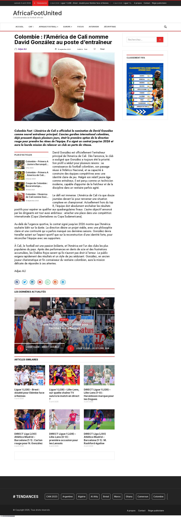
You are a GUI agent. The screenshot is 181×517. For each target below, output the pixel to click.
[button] (17, 282)
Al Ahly (94, 496)
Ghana (129, 496)
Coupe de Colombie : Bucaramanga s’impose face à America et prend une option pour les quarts (37, 185)
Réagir (102, 49)
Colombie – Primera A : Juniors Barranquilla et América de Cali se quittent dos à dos (37, 163)
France (64, 319)
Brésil (106, 496)
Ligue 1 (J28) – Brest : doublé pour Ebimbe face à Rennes (79, 3)
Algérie (81, 496)
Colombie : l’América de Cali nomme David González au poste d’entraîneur (37, 195)
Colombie (158, 496)
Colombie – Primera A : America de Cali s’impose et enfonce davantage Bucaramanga (37, 174)
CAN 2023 (51, 496)
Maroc (117, 496)
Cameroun (143, 496)
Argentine (68, 496)
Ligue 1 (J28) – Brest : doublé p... (42, 348)
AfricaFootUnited (37, 13)
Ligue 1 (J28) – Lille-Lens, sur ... (94, 348)
